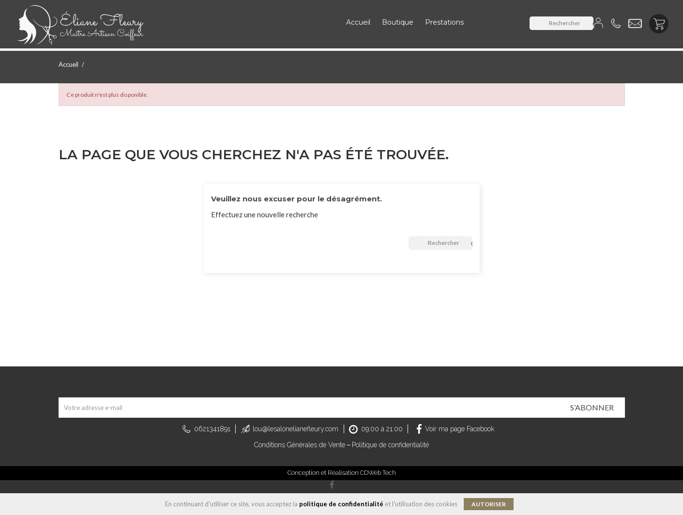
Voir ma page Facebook (459, 429)
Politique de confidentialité (390, 445)
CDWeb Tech (378, 472)
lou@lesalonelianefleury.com (295, 429)
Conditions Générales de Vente (299, 445)
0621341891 (212, 429)
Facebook (332, 485)
